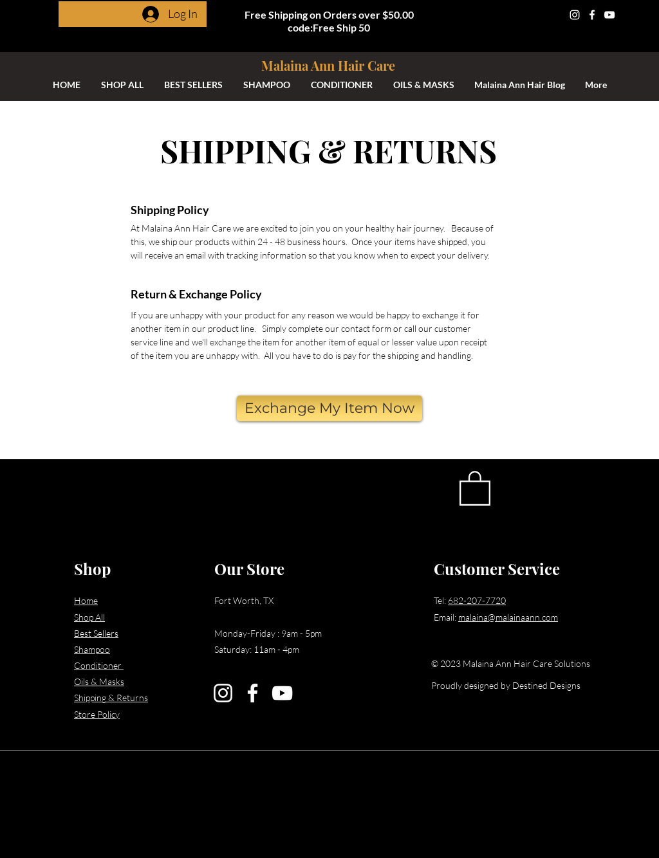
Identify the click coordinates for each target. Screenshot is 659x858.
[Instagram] (574, 14)
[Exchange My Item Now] (329, 408)
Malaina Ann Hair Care (328, 65)
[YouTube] (609, 14)
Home (86, 600)
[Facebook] (592, 14)
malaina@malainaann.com (508, 617)
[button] (474, 487)
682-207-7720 (477, 600)
